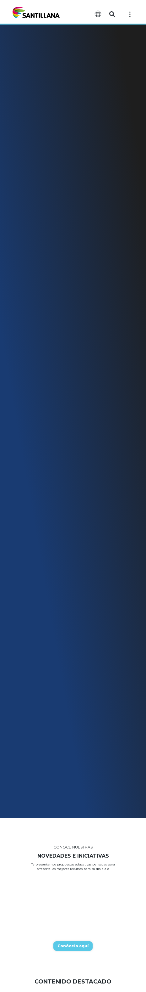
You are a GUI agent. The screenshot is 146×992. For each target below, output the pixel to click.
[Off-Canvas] (130, 14)
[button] (112, 14)
